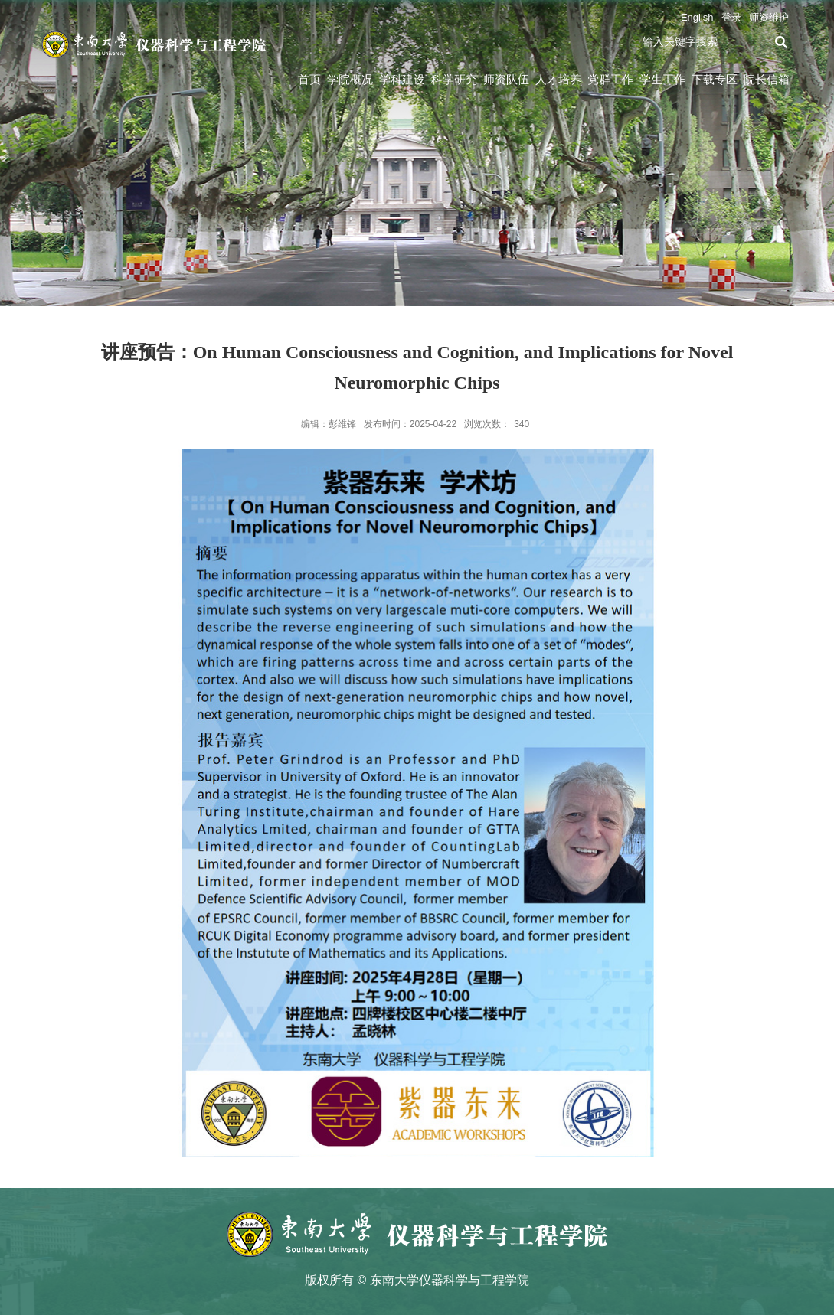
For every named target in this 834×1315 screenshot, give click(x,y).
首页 (309, 79)
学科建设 (402, 79)
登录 (731, 17)
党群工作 (610, 79)
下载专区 (715, 79)
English (697, 17)
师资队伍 (506, 79)
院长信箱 (767, 79)
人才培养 (558, 79)
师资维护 (769, 17)
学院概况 (350, 79)
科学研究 (454, 79)
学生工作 (662, 79)
